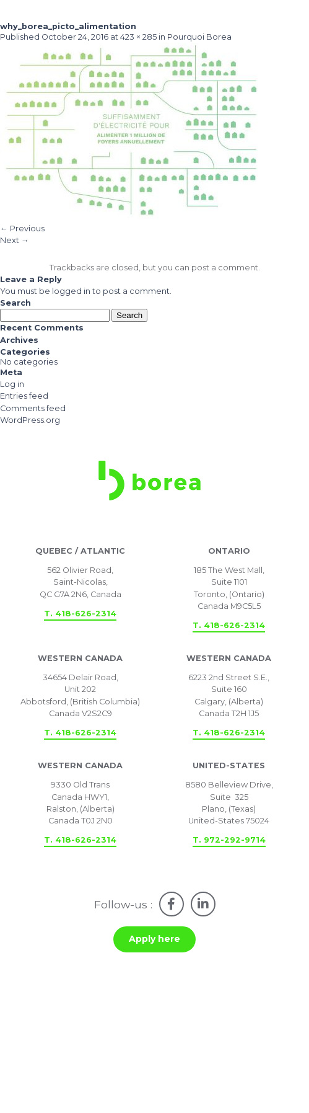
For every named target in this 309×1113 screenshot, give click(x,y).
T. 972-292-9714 (229, 840)
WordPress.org (30, 420)
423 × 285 (138, 37)
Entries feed (24, 396)
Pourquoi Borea (199, 37)
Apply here (154, 938)
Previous (22, 228)
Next (14, 240)
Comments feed (33, 408)
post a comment (224, 267)
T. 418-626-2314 (80, 613)
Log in (12, 384)
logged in (71, 291)
